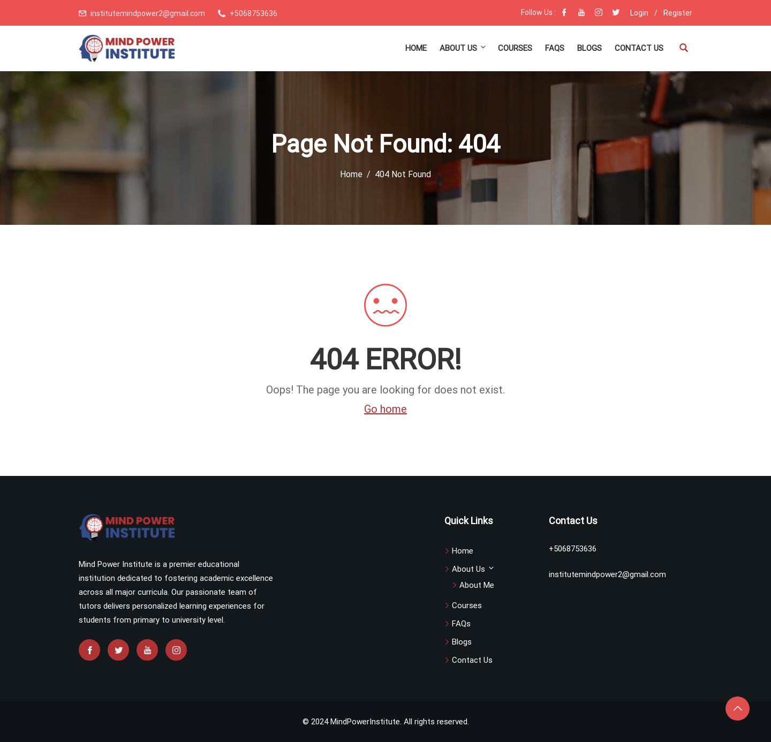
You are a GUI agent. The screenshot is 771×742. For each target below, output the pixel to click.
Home (416, 48)
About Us (463, 48)
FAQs (554, 48)
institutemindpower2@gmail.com (147, 13)
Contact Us (639, 48)
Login (639, 13)
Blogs (589, 48)
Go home (385, 409)
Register (677, 13)
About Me (476, 585)
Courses (515, 48)
